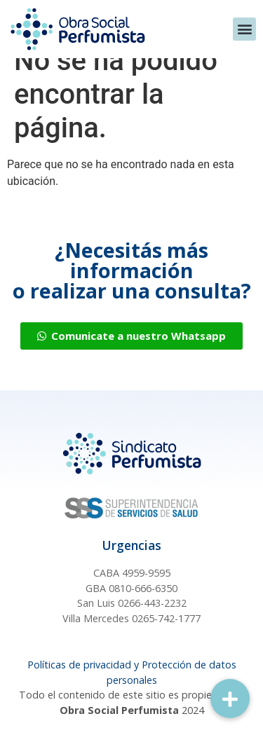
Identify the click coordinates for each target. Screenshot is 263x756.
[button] (244, 29)
